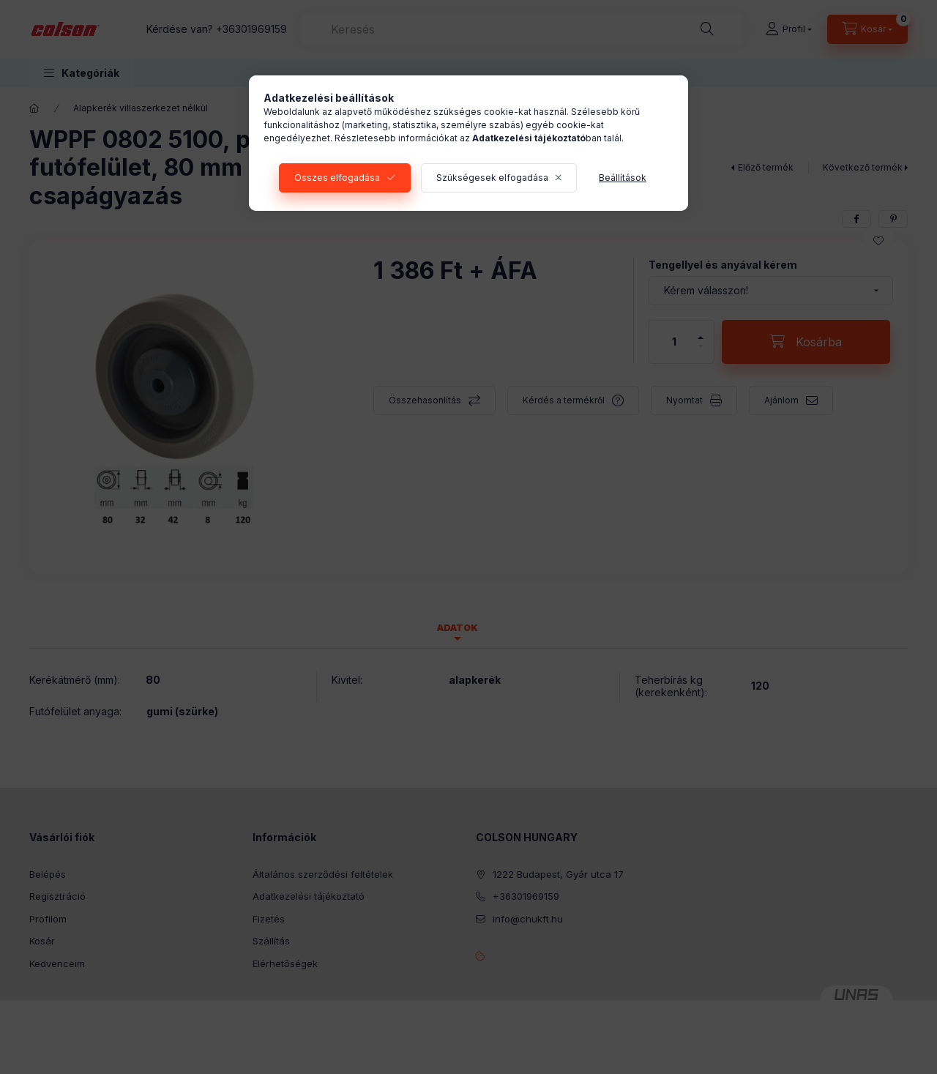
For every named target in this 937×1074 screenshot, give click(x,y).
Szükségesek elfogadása (492, 177)
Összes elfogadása (337, 177)
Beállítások (622, 177)
